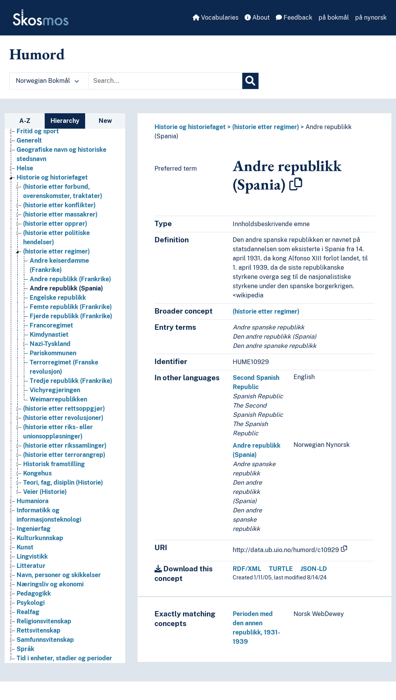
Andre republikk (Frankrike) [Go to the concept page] (70, 279)
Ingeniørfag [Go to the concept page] (33, 528)
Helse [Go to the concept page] (25, 168)
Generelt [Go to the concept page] (29, 140)
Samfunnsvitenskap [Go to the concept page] (45, 639)
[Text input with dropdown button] (165, 80)
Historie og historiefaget (190, 127)
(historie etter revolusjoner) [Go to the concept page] (63, 417)
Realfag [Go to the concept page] (28, 612)
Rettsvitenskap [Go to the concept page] (38, 630)
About (257, 17)
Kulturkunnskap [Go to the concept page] (40, 538)
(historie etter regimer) (265, 127)
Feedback (294, 17)
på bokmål (334, 17)
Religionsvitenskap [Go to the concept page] (44, 621)
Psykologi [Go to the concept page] (31, 602)
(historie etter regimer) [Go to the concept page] (56, 251)
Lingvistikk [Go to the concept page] (32, 556)
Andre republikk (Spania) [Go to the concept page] (66, 288)
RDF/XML (247, 568)
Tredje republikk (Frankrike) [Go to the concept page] (71, 380)
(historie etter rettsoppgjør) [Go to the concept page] (64, 408)
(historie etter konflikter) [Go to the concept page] (59, 205)
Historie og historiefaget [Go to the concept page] (52, 177)
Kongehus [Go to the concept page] (37, 473)
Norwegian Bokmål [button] (47, 80)
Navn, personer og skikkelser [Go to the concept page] (59, 575)
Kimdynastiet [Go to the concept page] (49, 334)
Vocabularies (215, 17)
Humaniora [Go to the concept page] (33, 501)
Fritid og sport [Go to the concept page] (38, 131)
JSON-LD (313, 568)
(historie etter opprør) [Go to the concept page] (55, 223)
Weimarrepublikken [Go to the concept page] (58, 399)
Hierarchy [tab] (64, 120)
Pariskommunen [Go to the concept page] (53, 353)
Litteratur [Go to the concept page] (31, 565)
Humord (37, 54)
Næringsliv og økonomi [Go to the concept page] (50, 584)
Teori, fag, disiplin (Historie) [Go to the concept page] (63, 482)
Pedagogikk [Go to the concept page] (34, 593)
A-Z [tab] (24, 120)
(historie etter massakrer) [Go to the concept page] (60, 214)
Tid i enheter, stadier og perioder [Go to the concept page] (64, 658)
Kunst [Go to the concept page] (25, 547)
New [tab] (105, 120)
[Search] (250, 80)
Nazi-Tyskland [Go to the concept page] (50, 343)
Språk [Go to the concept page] (25, 649)
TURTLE (281, 568)
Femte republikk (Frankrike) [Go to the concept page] (71, 307)
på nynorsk (371, 17)
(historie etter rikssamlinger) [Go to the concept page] (64, 445)
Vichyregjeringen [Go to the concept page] (55, 390)
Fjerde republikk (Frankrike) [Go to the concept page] (71, 316)
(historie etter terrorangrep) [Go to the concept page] (64, 454)
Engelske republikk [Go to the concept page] (58, 297)
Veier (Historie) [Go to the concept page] (45, 491)
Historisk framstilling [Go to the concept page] (54, 464)
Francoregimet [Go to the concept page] (51, 325)
